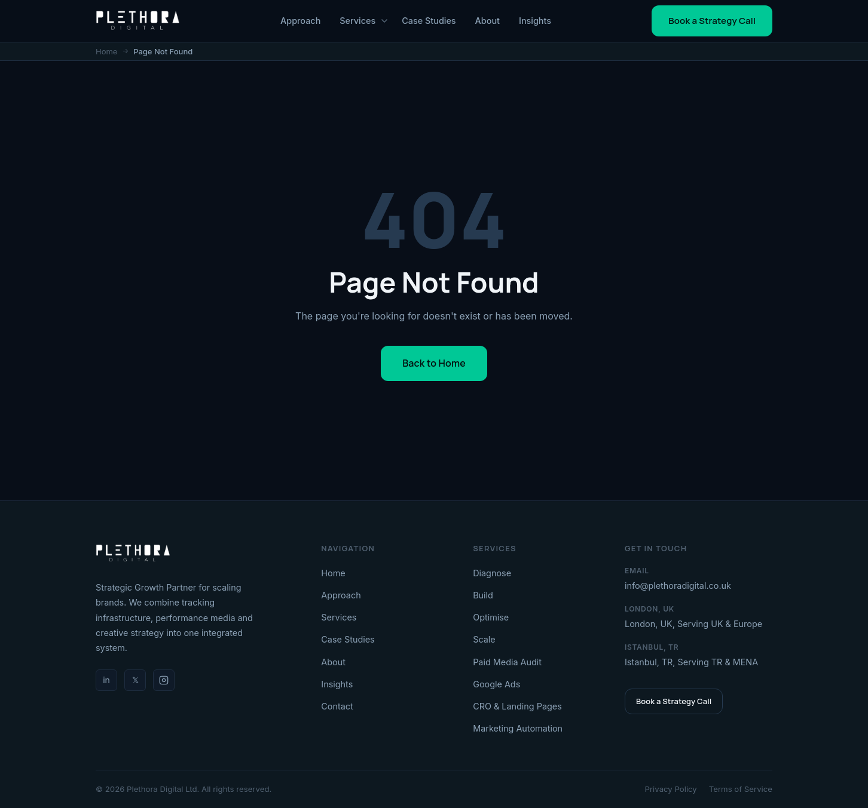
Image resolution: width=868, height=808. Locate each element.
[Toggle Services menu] (384, 21)
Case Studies (429, 21)
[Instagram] (164, 680)
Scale (484, 639)
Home (106, 51)
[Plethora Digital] (133, 553)
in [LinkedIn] (106, 680)
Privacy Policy (671, 789)
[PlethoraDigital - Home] (138, 21)
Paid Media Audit (507, 662)
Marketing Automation (518, 728)
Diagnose (492, 573)
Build (483, 595)
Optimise (491, 617)
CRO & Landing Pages (517, 706)
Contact (337, 706)
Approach (300, 21)
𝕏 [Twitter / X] (135, 680)
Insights (535, 21)
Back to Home (434, 363)
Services (357, 21)
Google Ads (496, 684)
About (487, 21)
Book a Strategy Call (712, 20)
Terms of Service (740, 789)
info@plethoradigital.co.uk (678, 585)
